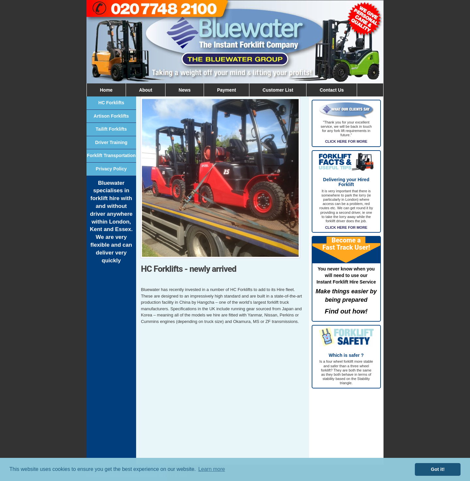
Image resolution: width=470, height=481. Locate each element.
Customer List (277, 90)
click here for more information (346, 318)
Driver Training (111, 142)
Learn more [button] (211, 469)
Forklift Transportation (111, 155)
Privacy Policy (111, 168)
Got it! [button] (438, 469)
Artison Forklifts (111, 116)
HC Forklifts (111, 102)
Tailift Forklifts (111, 129)
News (185, 90)
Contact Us (332, 90)
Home (106, 90)
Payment (226, 90)
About (145, 90)
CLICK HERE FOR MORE (346, 141)
